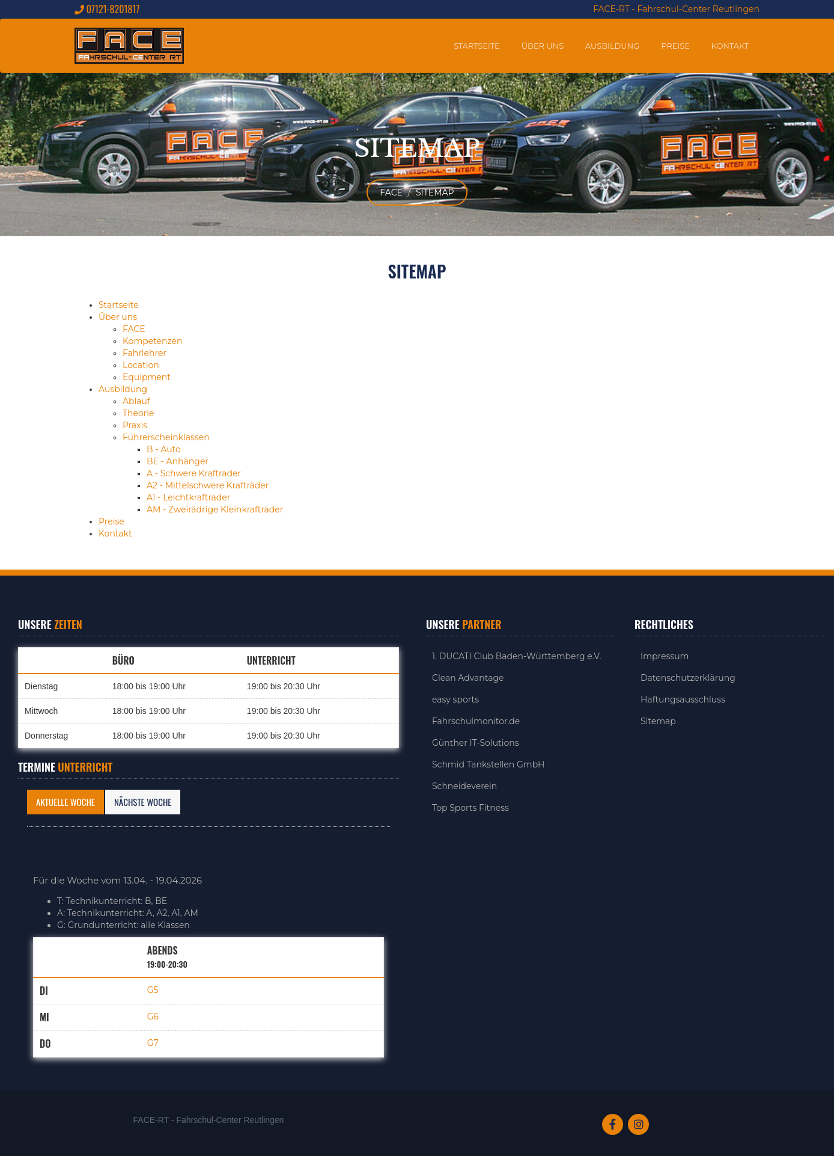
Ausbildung (612, 46)
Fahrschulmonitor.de (476, 721)
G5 (153, 990)
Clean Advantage (468, 677)
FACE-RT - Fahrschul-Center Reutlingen (676, 9)
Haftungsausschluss (683, 699)
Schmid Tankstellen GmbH (488, 764)
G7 (153, 1043)
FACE (391, 192)
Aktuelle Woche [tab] (65, 801)
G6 (153, 1016)
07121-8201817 (107, 9)
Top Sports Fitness (470, 807)
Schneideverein (464, 786)
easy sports (455, 699)
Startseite (477, 46)
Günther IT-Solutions (475, 742)
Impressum (665, 656)
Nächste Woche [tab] (142, 801)
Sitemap (435, 192)
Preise (675, 46)
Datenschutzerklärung (688, 677)
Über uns (543, 46)
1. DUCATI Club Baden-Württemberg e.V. (516, 656)
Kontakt (730, 46)
